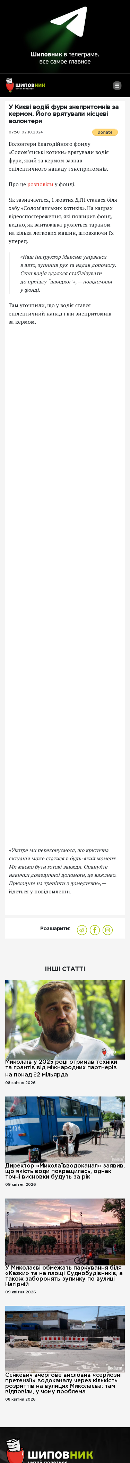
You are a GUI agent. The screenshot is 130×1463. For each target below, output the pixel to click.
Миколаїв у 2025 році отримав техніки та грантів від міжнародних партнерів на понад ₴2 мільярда (61, 1069)
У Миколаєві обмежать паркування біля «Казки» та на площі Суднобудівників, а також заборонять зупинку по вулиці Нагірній (64, 1276)
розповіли (40, 184)
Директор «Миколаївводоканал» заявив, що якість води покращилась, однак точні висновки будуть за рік (65, 1171)
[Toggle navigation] (117, 88)
